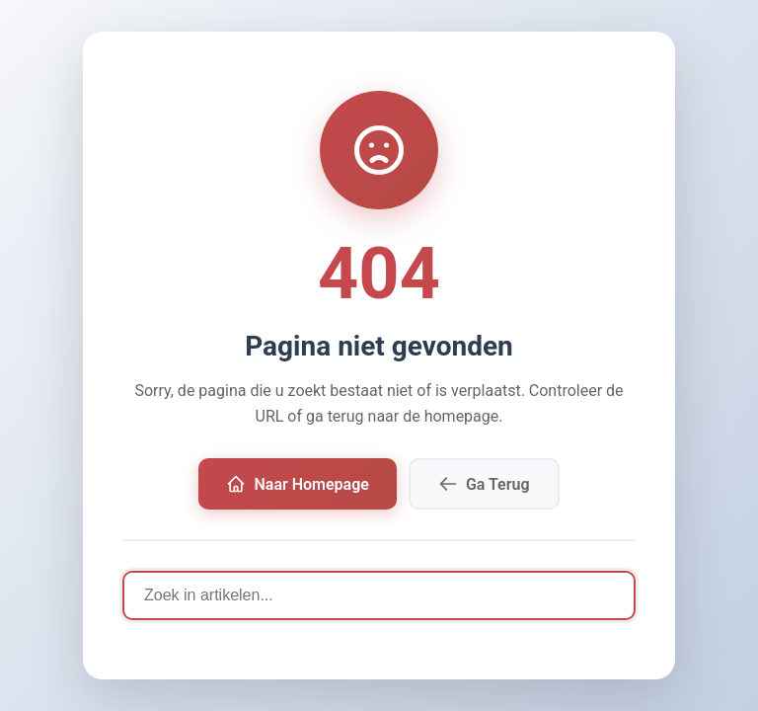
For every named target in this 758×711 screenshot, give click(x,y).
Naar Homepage (297, 484)
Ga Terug (484, 484)
